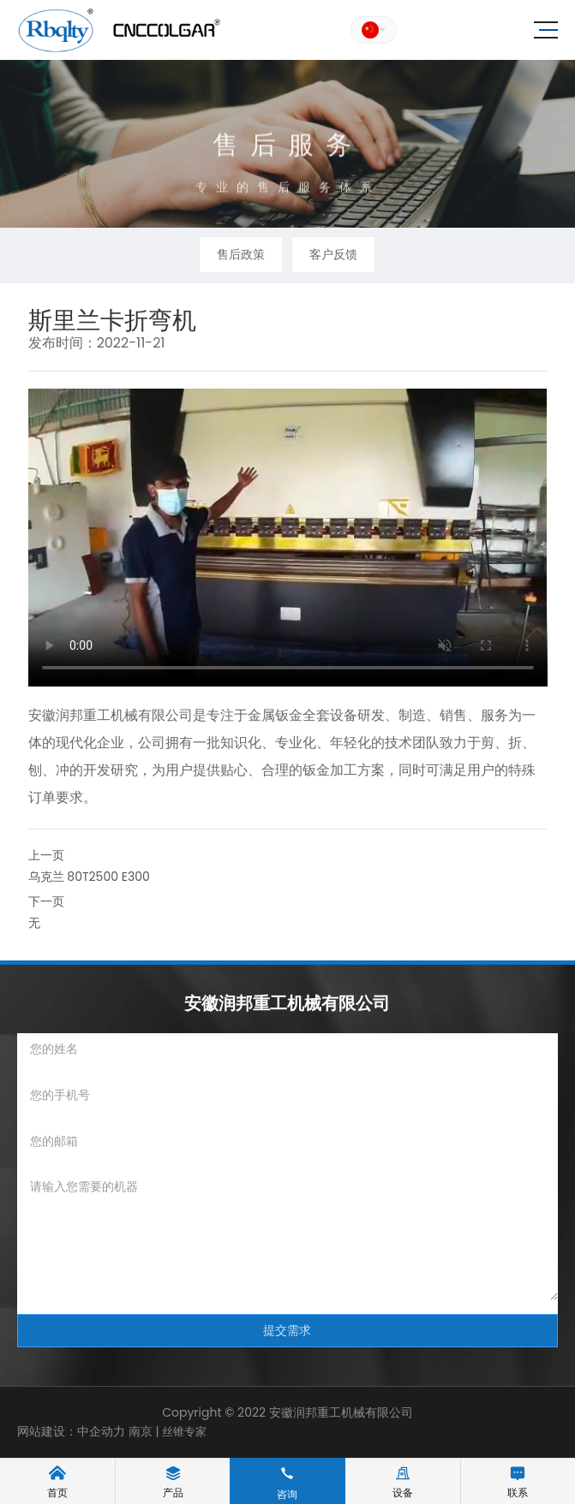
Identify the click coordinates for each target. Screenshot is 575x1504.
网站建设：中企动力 (71, 1431)
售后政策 (241, 254)
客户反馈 (333, 254)
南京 (139, 1431)
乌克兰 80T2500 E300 (89, 876)
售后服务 (288, 154)
